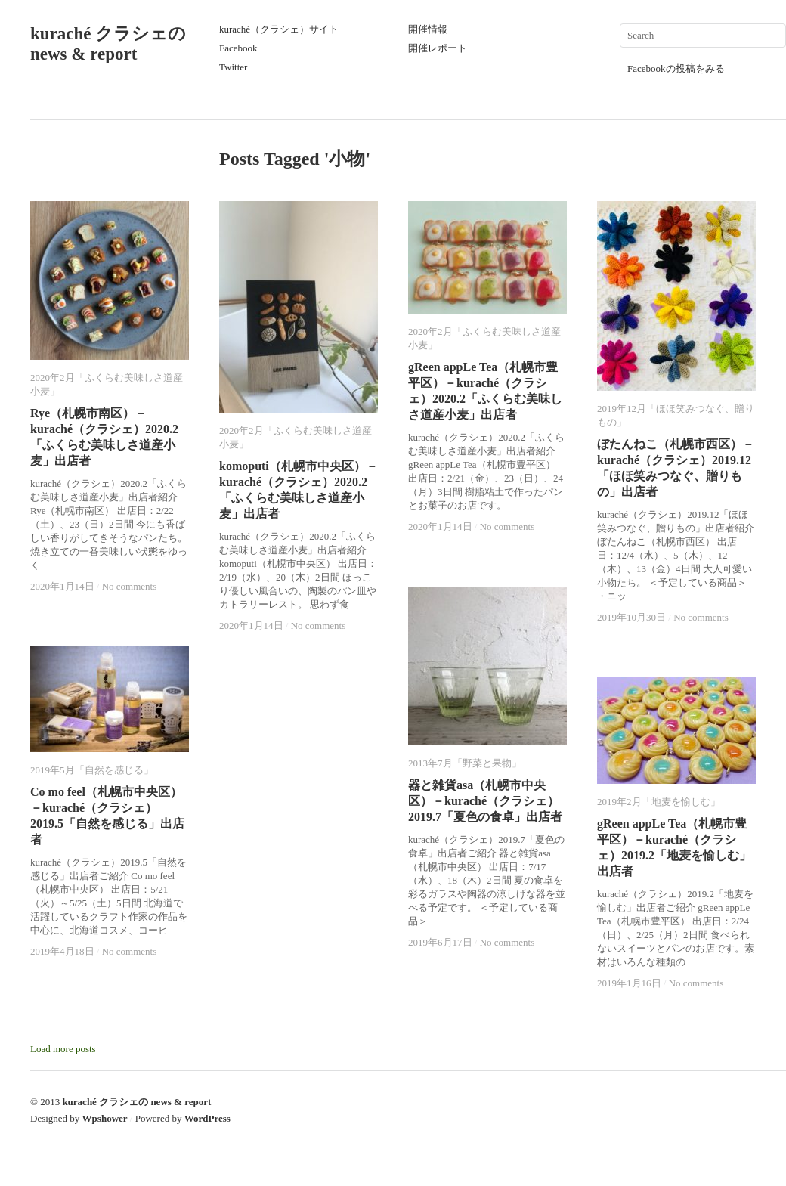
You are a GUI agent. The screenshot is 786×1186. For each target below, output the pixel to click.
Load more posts (63, 1048)
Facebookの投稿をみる (676, 68)
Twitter (233, 67)
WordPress (207, 1118)
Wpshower (105, 1118)
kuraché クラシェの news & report (136, 1101)
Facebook (238, 48)
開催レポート (437, 48)
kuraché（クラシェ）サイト (279, 29)
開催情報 (427, 29)
